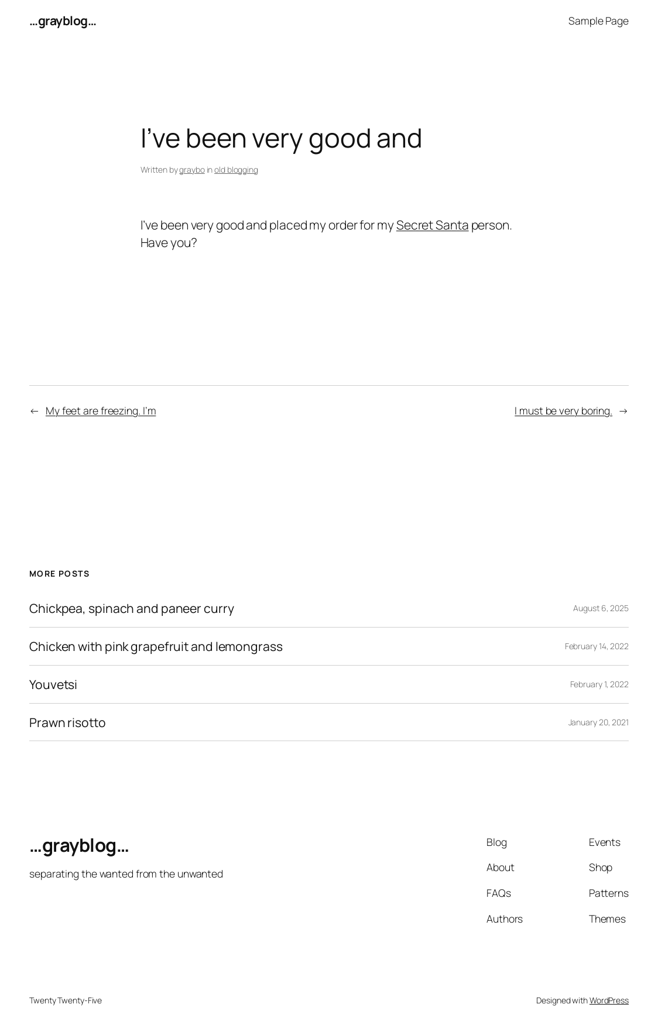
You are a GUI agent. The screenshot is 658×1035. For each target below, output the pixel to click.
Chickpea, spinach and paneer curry (131, 608)
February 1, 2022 (599, 684)
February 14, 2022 (597, 646)
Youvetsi (53, 684)
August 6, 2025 (601, 608)
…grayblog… (62, 20)
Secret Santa (432, 224)
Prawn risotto (67, 722)
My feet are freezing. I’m (101, 410)
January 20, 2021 (598, 722)
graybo (191, 169)
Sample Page (598, 20)
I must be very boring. (563, 410)
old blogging (236, 169)
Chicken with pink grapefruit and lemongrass (156, 646)
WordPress (609, 1000)
